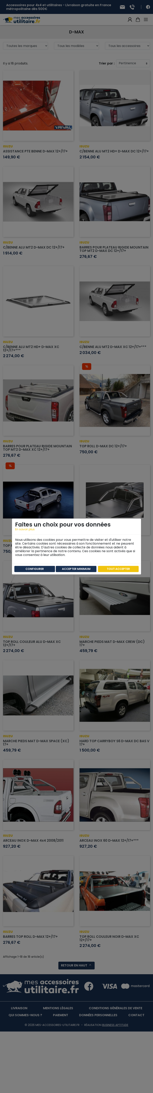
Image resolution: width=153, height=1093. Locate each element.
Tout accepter (118, 569)
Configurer (35, 569)
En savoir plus (25, 529)
